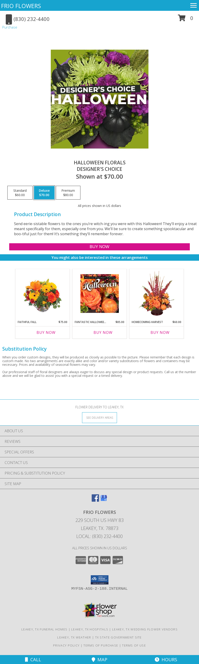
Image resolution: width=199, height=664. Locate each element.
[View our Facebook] (95, 500)
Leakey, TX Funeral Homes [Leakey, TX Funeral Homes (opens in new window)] (44, 629)
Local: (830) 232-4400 (99, 536)
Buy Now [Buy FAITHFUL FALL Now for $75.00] (46, 332)
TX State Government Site (118, 637)
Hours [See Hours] (166, 659)
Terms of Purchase (100, 645)
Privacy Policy (66, 645)
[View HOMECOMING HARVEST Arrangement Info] (156, 293)
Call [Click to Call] (33, 659)
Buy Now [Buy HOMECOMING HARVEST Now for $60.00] (160, 332)
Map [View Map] (99, 659)
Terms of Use (134, 645)
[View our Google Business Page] (103, 500)
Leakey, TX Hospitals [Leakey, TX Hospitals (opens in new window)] (89, 629)
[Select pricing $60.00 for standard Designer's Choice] (20, 192)
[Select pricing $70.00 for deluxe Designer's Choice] (44, 192)
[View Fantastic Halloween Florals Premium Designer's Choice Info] (99, 293)
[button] (185, 19)
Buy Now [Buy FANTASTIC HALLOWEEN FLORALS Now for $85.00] (103, 332)
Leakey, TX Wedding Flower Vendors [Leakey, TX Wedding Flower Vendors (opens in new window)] (145, 629)
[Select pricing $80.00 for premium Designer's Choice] (68, 192)
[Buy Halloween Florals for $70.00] (99, 246)
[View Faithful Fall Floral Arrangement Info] (42, 293)
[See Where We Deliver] (99, 417)
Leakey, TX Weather (74, 637)
